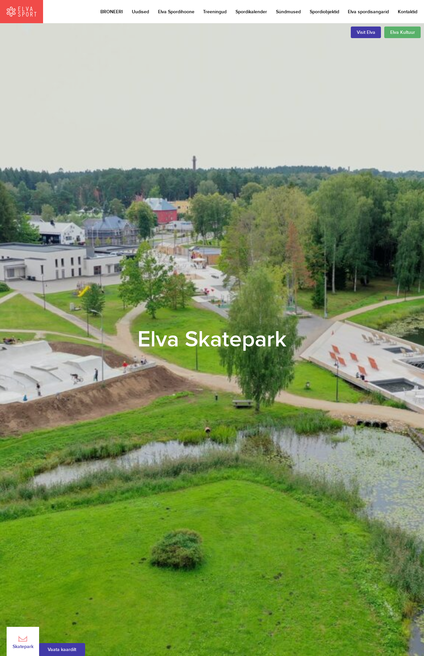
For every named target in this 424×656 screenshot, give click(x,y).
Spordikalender (251, 12)
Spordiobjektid (324, 12)
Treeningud (215, 12)
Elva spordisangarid (368, 12)
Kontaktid (407, 12)
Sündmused (288, 12)
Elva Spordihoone (176, 12)
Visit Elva (366, 32)
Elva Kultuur (402, 32)
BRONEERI (111, 12)
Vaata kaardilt (62, 649)
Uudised (140, 12)
